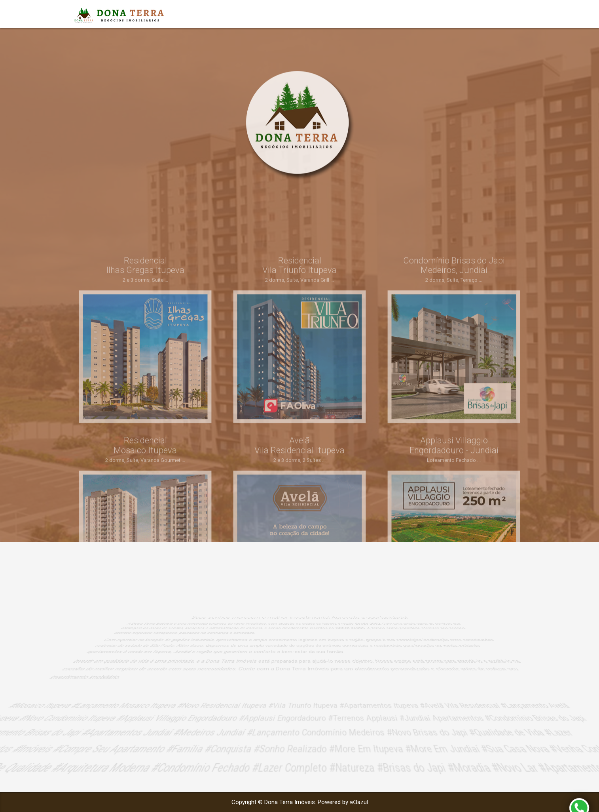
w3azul (359, 802)
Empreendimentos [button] (488, 13)
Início (435, 13)
